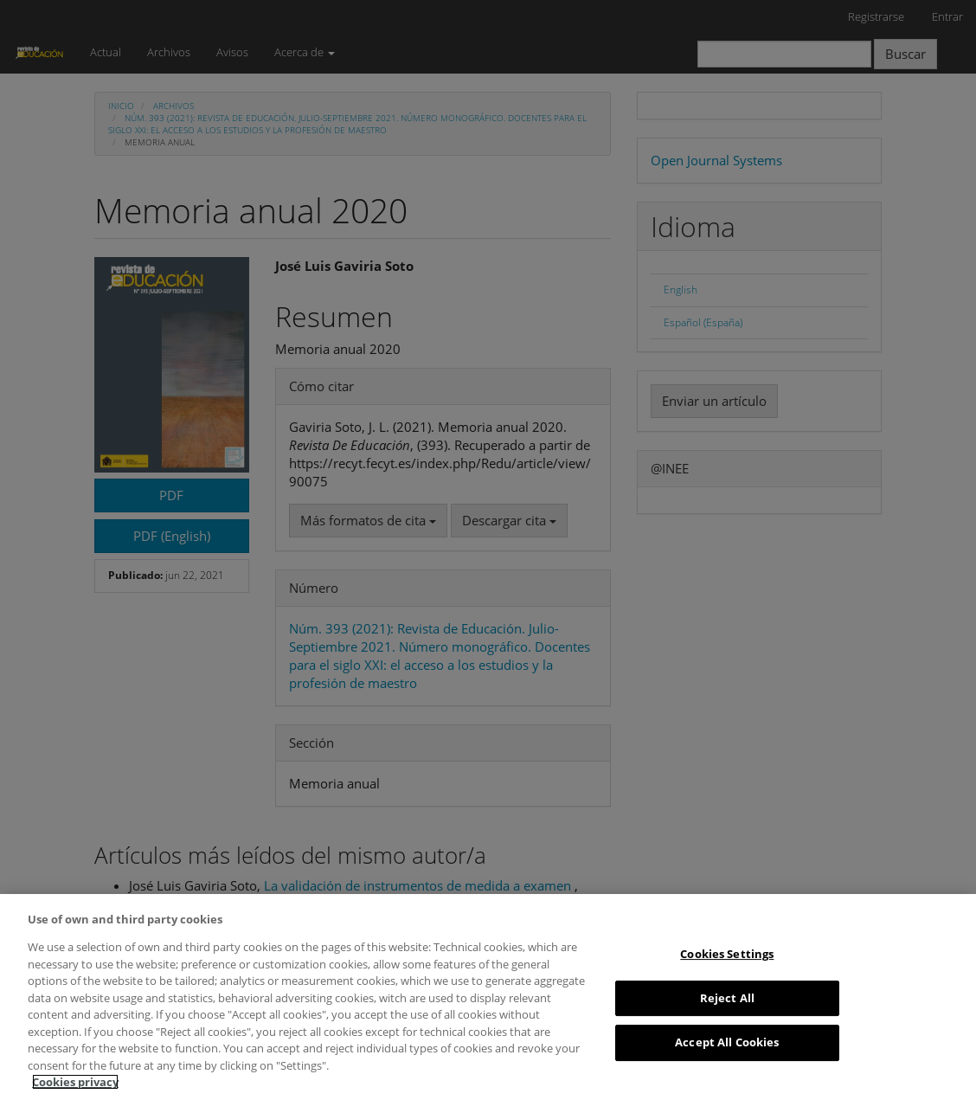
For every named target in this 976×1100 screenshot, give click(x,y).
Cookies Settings (727, 954)
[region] (488, 997)
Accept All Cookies (727, 1042)
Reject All (727, 998)
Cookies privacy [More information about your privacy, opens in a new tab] (75, 1082)
